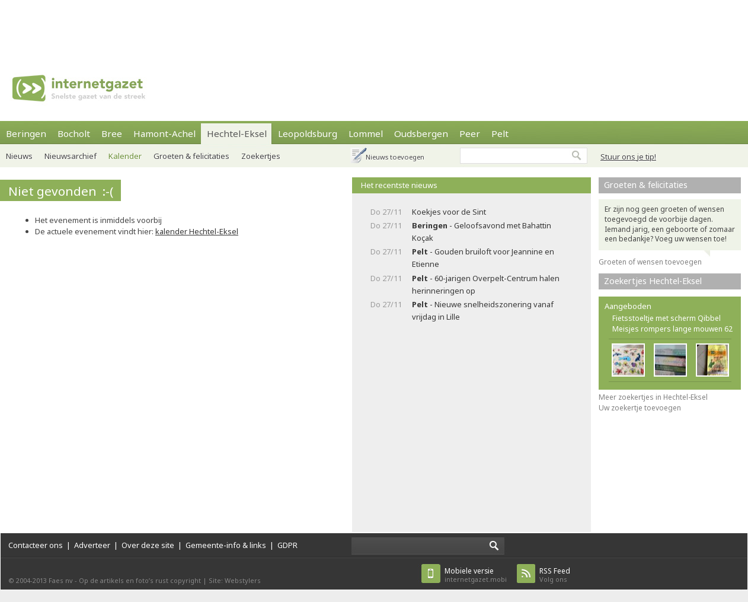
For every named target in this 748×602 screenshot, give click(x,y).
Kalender (125, 156)
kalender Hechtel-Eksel (196, 231)
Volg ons (554, 575)
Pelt (500, 133)
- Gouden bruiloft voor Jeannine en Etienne (483, 257)
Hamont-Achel (164, 133)
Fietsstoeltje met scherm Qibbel (666, 318)
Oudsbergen (421, 133)
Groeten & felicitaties (191, 156)
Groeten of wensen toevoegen (650, 262)
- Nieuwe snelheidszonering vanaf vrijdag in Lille (483, 310)
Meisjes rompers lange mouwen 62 (672, 329)
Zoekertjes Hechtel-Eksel (653, 280)
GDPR (287, 545)
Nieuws (19, 156)
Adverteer (92, 545)
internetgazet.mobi (476, 575)
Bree (111, 133)
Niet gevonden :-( (60, 191)
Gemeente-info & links (226, 545)
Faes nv (61, 580)
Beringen (26, 133)
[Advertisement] (374, 26)
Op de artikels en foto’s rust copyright (140, 580)
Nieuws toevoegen (395, 156)
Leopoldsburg (307, 133)
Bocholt (73, 133)
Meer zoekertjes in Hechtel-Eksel (653, 397)
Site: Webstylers (235, 580)
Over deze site (148, 545)
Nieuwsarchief (70, 156)
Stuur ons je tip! (628, 156)
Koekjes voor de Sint (449, 211)
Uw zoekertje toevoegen (640, 408)
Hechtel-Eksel (237, 133)
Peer (469, 133)
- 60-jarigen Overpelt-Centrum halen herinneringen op (486, 284)
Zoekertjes (260, 156)
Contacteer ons (35, 545)
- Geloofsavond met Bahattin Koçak (481, 231)
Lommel (366, 133)
